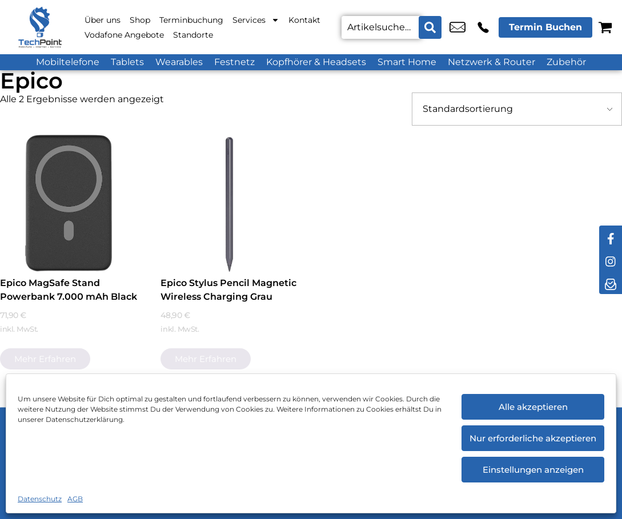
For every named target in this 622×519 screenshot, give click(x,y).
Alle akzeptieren (533, 406)
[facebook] (610, 237)
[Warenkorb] (605, 27)
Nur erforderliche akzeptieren (532, 438)
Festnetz (234, 62)
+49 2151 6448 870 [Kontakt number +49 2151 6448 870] (483, 27)
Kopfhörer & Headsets (316, 62)
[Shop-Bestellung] (517, 109)
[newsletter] (610, 282)
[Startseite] (40, 27)
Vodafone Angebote (124, 35)
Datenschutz (40, 498)
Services (255, 20)
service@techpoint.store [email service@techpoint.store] (457, 27)
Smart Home (407, 62)
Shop (140, 20)
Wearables (179, 62)
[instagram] (610, 259)
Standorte (193, 35)
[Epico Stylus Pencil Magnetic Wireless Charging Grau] (229, 203)
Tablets (127, 62)
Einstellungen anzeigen (533, 469)
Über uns (103, 20)
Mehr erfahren (45, 358)
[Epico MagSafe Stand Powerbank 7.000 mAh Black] (68, 203)
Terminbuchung (191, 20)
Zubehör (566, 62)
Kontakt (304, 20)
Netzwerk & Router (491, 62)
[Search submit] (430, 27)
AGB (75, 498)
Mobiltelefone (67, 62)
